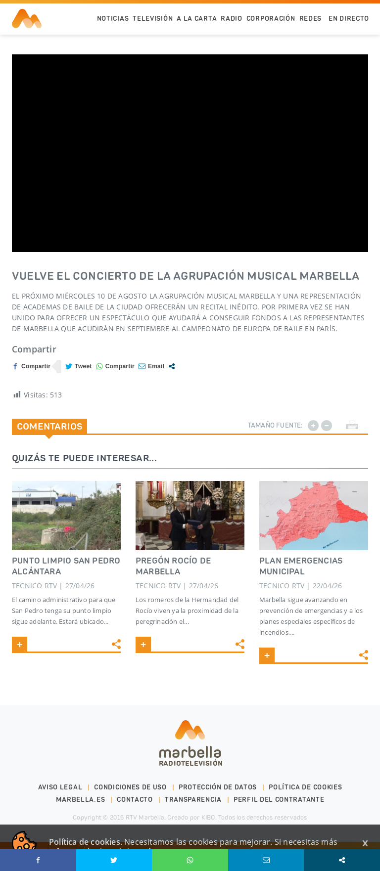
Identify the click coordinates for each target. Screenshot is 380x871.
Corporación (270, 18)
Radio (231, 18)
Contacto (135, 799)
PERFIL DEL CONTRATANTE (279, 799)
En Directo (349, 18)
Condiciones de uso (130, 787)
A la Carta (197, 18)
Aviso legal (60, 787)
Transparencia (193, 799)
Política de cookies (305, 787)
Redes (310, 18)
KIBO (208, 817)
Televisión (153, 18)
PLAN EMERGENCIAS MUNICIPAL (300, 566)
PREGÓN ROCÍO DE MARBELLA (173, 566)
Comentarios (49, 426)
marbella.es (80, 799)
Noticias (113, 18)
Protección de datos (218, 787)
